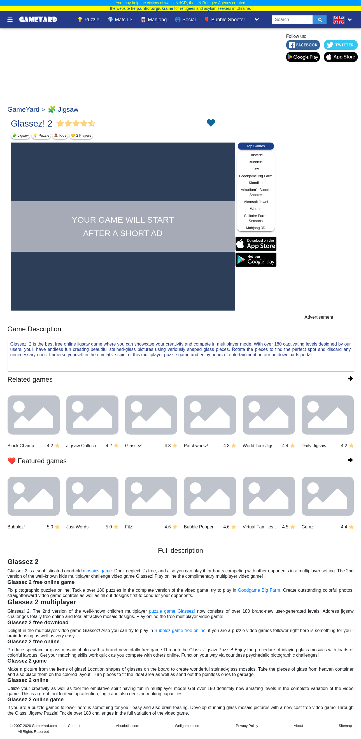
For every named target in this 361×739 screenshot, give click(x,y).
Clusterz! (256, 155)
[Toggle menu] (13, 19)
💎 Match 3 (119, 19)
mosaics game (97, 570)
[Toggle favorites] (210, 123)
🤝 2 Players (81, 135)
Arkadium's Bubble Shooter (256, 192)
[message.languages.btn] (343, 19)
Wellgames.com (187, 726)
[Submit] (320, 19)
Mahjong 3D (255, 228)
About (298, 726)
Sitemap (345, 726)
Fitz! (255, 169)
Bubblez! (256, 162)
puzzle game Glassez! (172, 611)
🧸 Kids (60, 135)
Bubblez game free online (180, 630)
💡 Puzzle (88, 19)
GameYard (23, 109)
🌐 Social (185, 19)
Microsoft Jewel (255, 202)
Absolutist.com (127, 726)
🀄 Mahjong (153, 19)
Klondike (255, 183)
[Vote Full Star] (60, 123)
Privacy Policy (247, 726)
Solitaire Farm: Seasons (255, 218)
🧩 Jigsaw (63, 109)
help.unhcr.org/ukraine (152, 8)
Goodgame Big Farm (256, 176)
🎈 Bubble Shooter (224, 19)
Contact (74, 726)
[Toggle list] (256, 19)
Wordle (255, 209)
